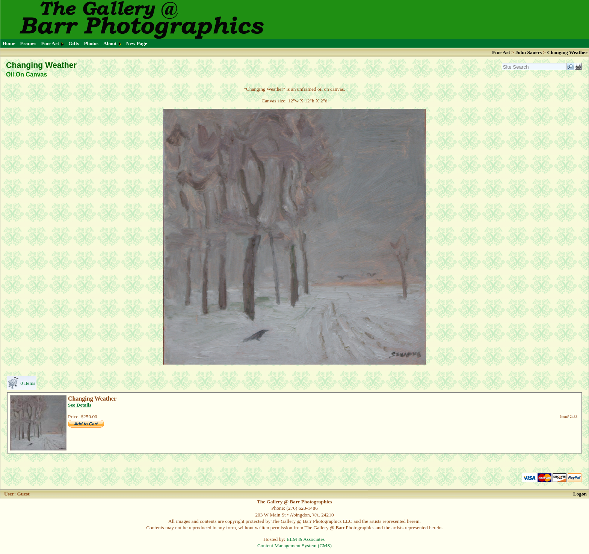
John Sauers (528, 52)
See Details (79, 405)
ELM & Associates (306, 539)
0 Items (27, 383)
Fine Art (50, 43)
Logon (580, 494)
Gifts (73, 43)
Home (9, 43)
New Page (136, 43)
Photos (91, 43)
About (110, 43)
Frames (28, 43)
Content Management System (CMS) (294, 545)
